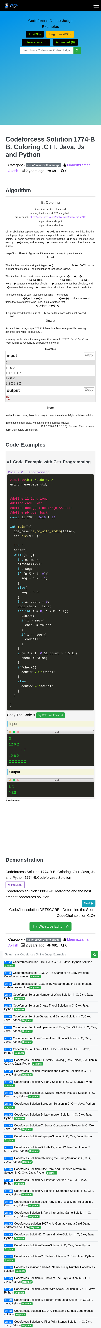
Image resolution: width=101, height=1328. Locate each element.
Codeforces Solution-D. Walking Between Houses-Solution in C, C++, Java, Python (49, 1094)
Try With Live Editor (50, 715)
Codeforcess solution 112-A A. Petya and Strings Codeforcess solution (48, 1312)
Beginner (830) (60, 34)
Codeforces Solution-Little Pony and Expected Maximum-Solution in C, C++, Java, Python (45, 1171)
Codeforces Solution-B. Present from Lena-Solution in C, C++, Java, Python (48, 1301)
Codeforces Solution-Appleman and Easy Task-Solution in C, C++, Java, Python (50, 1029)
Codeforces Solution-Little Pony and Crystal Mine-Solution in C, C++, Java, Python (49, 1203)
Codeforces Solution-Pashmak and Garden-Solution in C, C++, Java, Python (49, 1072)
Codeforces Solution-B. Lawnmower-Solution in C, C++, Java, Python (48, 1116)
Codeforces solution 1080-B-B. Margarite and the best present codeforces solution (48, 985)
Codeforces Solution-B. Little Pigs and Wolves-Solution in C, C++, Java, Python (47, 1149)
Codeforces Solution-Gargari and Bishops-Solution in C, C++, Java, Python (47, 1018)
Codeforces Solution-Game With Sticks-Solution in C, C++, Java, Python (50, 1290)
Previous (15, 885)
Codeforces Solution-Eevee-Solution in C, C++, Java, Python (47, 1247)
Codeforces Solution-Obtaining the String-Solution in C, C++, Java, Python (47, 1160)
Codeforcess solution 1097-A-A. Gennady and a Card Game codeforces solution (47, 1225)
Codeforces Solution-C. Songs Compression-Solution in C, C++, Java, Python (49, 1127)
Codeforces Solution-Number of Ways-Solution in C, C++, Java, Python (48, 996)
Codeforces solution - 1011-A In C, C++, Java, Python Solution (48, 963)
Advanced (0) (65, 42)
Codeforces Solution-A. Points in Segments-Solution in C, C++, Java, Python (49, 1192)
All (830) (35, 34)
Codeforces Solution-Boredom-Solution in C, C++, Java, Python (49, 1105)
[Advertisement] (50, 85)
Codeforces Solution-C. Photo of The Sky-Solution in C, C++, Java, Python (47, 1280)
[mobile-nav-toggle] (97, 3)
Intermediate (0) (36, 42)
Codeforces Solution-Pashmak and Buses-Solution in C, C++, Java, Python (47, 1040)
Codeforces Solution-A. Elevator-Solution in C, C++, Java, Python (45, 1181)
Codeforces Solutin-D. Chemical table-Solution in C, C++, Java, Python (49, 1236)
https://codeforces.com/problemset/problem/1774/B (58, 217)
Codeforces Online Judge (43, 165)
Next (88, 903)
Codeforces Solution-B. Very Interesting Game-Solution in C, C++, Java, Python (47, 1214)
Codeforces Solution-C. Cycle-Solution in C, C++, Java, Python (49, 1258)
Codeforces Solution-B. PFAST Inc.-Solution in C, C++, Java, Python (47, 1051)
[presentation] (47, 231)
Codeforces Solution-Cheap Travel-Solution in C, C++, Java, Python (46, 1007)
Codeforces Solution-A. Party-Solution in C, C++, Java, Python (48, 1083)
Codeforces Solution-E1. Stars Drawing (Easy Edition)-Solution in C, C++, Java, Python (50, 1062)
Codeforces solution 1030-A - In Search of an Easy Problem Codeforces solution (46, 974)
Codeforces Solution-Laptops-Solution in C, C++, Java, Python (48, 1138)
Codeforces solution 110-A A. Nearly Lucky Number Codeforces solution (49, 1269)
